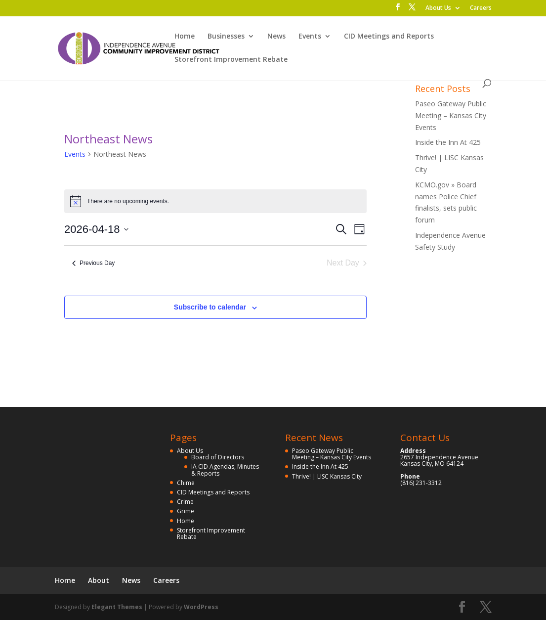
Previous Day (93, 263)
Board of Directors (217, 457)
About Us (438, 8)
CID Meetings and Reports (389, 37)
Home (184, 37)
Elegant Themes (116, 607)
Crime (185, 501)
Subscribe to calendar (210, 307)
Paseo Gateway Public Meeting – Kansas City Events (450, 115)
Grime (185, 511)
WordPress (201, 607)
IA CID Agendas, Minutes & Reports (225, 469)
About (98, 580)
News (276, 37)
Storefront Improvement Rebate (231, 60)
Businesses (226, 37)
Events (309, 37)
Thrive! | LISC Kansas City (327, 476)
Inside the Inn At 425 (448, 142)
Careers (481, 8)
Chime (186, 483)
